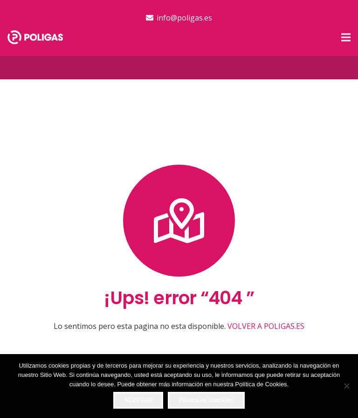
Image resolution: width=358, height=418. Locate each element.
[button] (346, 37)
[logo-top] (35, 37)
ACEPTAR (138, 400)
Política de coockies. (206, 400)
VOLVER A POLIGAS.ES (265, 326)
